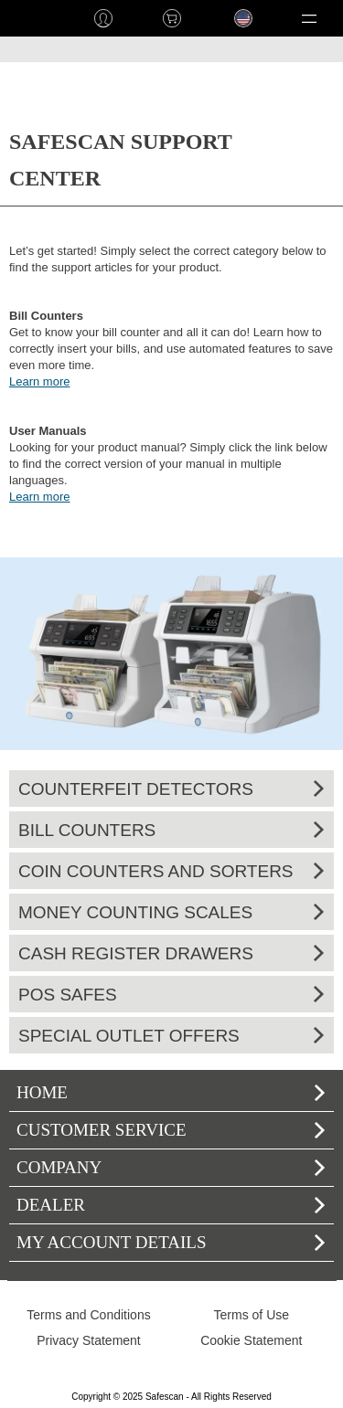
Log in (103, 18)
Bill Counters (171, 830)
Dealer (170, 1204)
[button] (308, 18)
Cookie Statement (251, 1340)
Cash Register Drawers (171, 953)
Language (234, 32)
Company (170, 1167)
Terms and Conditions (88, 1314)
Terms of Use (251, 1314)
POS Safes (171, 994)
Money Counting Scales (171, 912)
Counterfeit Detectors (171, 789)
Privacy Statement (89, 1340)
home (34, 18)
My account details (170, 1242)
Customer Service (170, 1129)
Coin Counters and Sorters (171, 871)
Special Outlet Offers (171, 1035)
